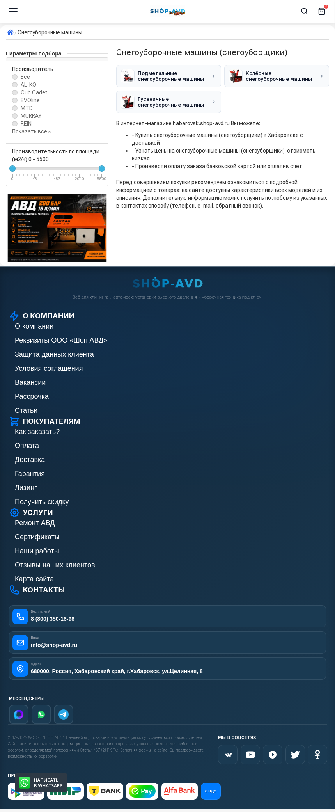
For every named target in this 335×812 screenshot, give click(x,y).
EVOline (30, 100)
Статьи (26, 410)
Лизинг (26, 488)
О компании (34, 326)
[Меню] (13, 11)
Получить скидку (42, 502)
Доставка (30, 460)
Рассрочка (32, 396)
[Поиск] (304, 11)
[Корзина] (322, 11)
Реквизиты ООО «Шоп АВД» (61, 340)
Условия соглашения (49, 368)
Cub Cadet (34, 92)
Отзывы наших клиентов (55, 565)
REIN (26, 124)
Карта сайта (34, 579)
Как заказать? (37, 431)
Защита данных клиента (54, 354)
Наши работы (37, 551)
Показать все (31, 131)
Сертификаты (37, 537)
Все (25, 77)
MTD (27, 108)
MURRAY (31, 116)
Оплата (27, 446)
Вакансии (30, 382)
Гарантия (30, 474)
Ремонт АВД (35, 523)
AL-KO (28, 85)
